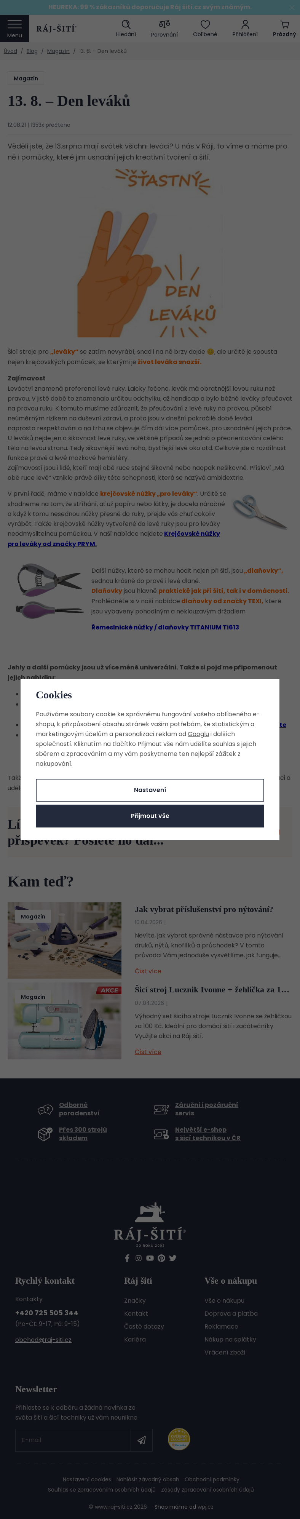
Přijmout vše (150, 815)
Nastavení (150, 790)
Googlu (198, 734)
